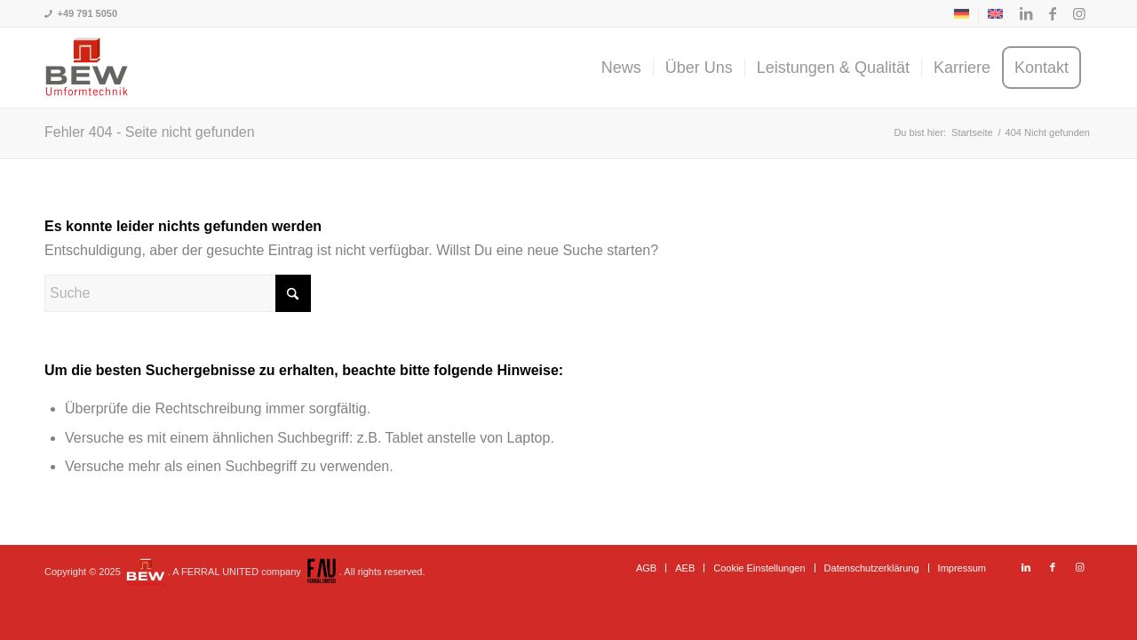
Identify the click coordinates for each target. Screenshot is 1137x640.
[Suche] (177, 293)
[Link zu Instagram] (1079, 13)
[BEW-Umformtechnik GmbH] (86, 68)
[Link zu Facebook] (1052, 13)
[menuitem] (962, 17)
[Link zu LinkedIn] (1026, 13)
